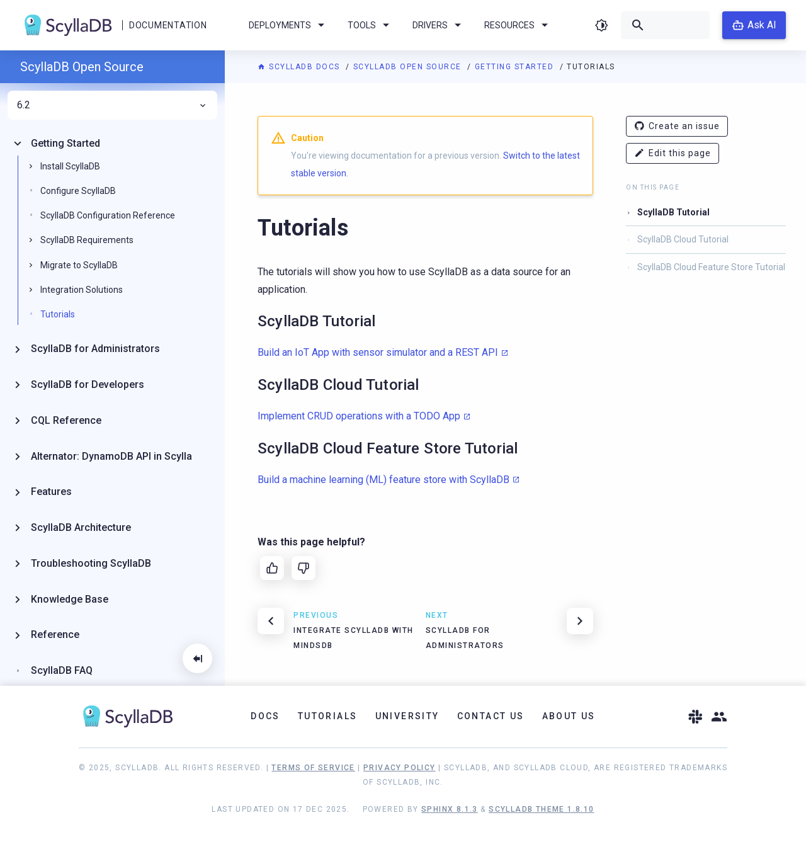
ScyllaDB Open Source (409, 66)
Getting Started (516, 66)
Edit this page (672, 153)
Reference (55, 634)
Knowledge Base (69, 599)
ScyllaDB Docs (300, 66)
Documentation (168, 25)
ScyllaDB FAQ (62, 670)
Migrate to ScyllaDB (79, 265)
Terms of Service (313, 767)
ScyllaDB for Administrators (95, 349)
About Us (569, 716)
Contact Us (491, 716)
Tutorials (57, 314)
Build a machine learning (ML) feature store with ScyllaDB (383, 480)
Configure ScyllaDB (78, 191)
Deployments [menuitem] (289, 25)
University (407, 716)
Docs (265, 716)
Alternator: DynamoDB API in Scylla (111, 456)
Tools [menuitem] (371, 25)
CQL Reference (66, 420)
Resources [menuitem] (518, 25)
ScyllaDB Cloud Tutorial (683, 239)
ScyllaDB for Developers (87, 384)
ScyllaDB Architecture (81, 527)
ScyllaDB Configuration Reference (107, 215)
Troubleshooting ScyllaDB (91, 563)
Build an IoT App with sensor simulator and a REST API (378, 352)
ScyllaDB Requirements (86, 240)
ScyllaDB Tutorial (673, 212)
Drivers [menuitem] (438, 25)
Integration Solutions (81, 290)
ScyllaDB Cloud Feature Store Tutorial (711, 267)
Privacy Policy (399, 767)
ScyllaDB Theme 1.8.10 (541, 809)
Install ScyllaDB (70, 166)
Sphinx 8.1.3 (449, 809)
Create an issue (677, 126)
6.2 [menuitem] (112, 105)
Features (51, 492)
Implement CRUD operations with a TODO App (359, 416)
